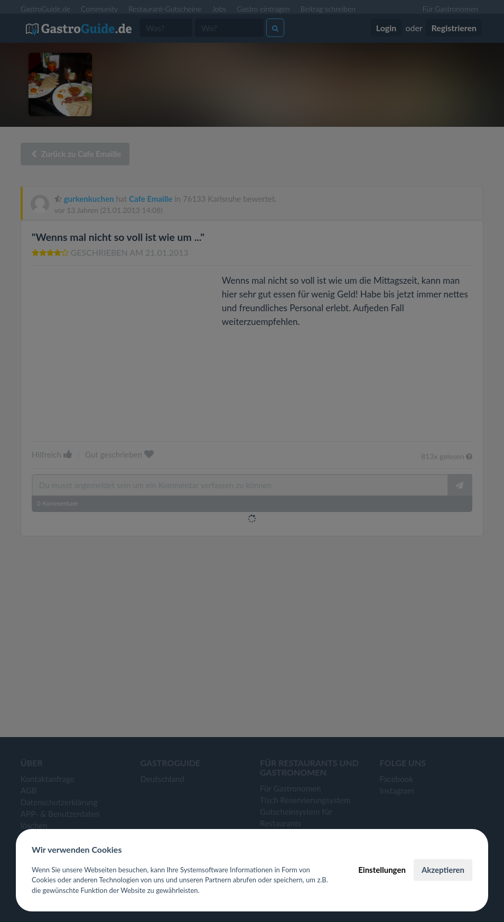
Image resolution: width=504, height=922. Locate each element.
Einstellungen (382, 869)
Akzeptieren (443, 869)
